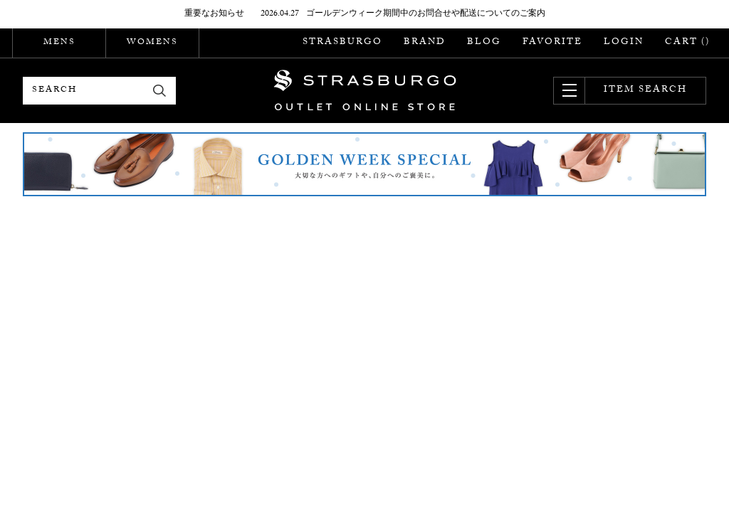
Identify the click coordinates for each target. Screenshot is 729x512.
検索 (160, 91)
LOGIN (624, 42)
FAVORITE (552, 42)
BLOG (484, 42)
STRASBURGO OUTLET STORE (364, 90)
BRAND (425, 42)
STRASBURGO (342, 42)
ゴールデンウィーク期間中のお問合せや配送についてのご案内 (425, 14)
